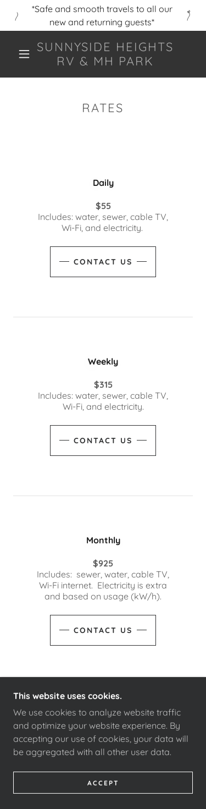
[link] (105, 54)
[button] (24, 54)
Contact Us (103, 262)
